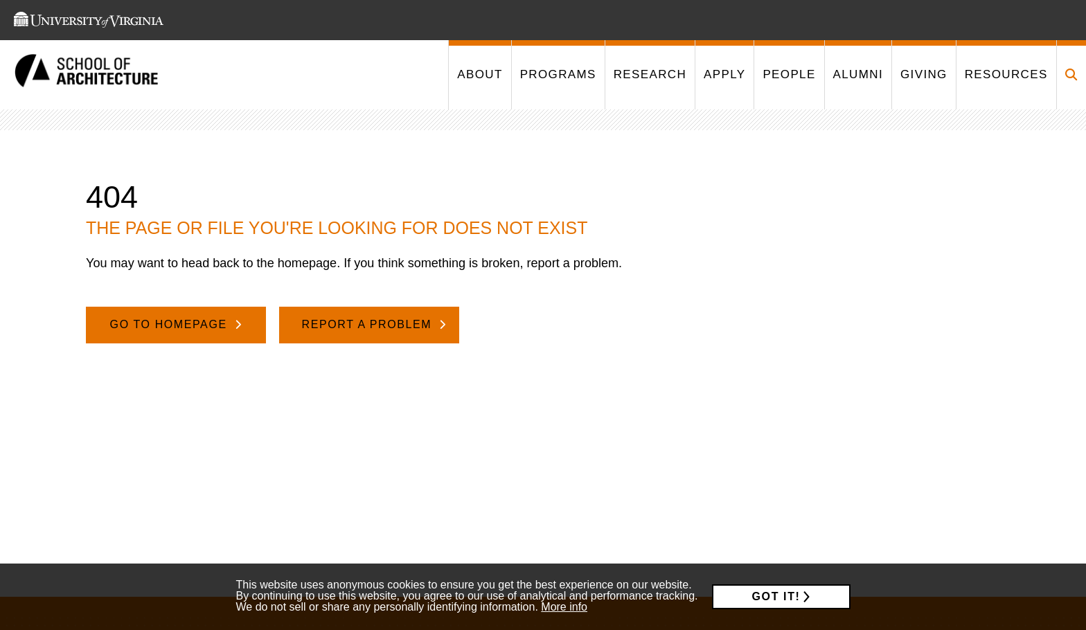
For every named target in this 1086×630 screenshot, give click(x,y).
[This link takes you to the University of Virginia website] (88, 20)
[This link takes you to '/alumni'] (857, 74)
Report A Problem (369, 324)
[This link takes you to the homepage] (86, 75)
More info (564, 607)
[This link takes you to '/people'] (789, 74)
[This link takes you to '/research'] (650, 74)
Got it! (776, 596)
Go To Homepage (170, 324)
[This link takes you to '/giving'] (923, 74)
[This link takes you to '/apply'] (724, 74)
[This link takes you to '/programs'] (558, 74)
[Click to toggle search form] (1071, 74)
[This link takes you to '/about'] (479, 74)
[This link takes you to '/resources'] (1006, 74)
